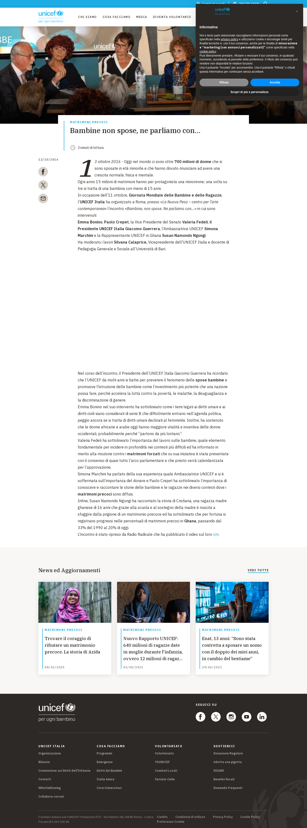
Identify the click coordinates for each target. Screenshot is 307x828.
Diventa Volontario (172, 17)
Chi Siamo (87, 17)
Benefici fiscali (223, 779)
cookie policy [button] (208, 51)
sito (216, 534)
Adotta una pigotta (227, 762)
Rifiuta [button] (223, 82)
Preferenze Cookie (170, 821)
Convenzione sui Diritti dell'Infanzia (64, 770)
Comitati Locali (166, 770)
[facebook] (43, 172)
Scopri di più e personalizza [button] (249, 92)
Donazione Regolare (228, 753)
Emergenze (105, 762)
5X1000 (218, 770)
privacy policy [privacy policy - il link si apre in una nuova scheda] (229, 39)
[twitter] (43, 186)
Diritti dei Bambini (109, 770)
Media (141, 17)
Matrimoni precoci (89, 122)
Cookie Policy (250, 817)
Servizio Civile (165, 779)
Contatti (44, 779)
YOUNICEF (162, 762)
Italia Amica (105, 779)
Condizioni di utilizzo (190, 817)
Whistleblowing (49, 788)
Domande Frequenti (227, 788)
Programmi (104, 753)
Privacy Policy (223, 817)
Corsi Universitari (109, 788)
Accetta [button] (275, 82)
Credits (162, 817)
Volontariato (164, 753)
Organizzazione (49, 753)
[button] (297, 11)
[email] (43, 199)
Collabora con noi (51, 796)
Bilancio (44, 762)
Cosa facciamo (117, 17)
